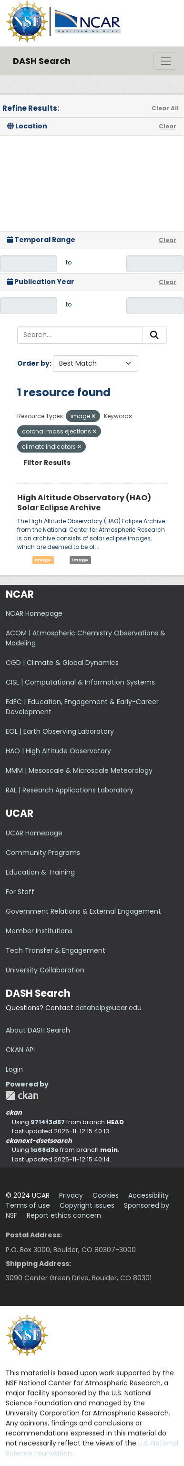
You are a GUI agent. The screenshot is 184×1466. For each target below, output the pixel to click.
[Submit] (154, 335)
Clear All (165, 108)
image (43, 560)
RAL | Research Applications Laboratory (69, 790)
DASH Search (42, 61)
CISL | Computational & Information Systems (80, 682)
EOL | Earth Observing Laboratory (60, 731)
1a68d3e (45, 1149)
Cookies (105, 1195)
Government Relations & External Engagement (83, 911)
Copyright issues (87, 1205)
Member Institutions (39, 931)
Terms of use (28, 1205)
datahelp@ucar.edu (108, 1007)
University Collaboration (45, 970)
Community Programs (43, 852)
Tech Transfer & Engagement (55, 950)
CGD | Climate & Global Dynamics (62, 662)
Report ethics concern (64, 1215)
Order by (33, 363)
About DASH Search (38, 1030)
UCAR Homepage (34, 833)
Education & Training (40, 872)
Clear (167, 126)
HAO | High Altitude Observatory (58, 751)
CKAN (22, 1095)
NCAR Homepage (34, 613)
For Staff (20, 891)
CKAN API (20, 1050)
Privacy (71, 1195)
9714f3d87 (48, 1122)
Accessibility (148, 1195)
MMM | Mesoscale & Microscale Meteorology (79, 770)
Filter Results (47, 462)
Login (14, 1069)
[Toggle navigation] (165, 61)
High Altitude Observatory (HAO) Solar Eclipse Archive (84, 502)
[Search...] (80, 335)
